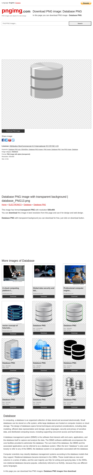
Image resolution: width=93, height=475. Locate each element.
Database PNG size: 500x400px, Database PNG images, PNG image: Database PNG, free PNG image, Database (43, 149)
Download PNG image (13, 131)
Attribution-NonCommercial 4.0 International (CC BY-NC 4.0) (34, 146)
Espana (18, 3)
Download (13, 296)
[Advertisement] (46, 43)
